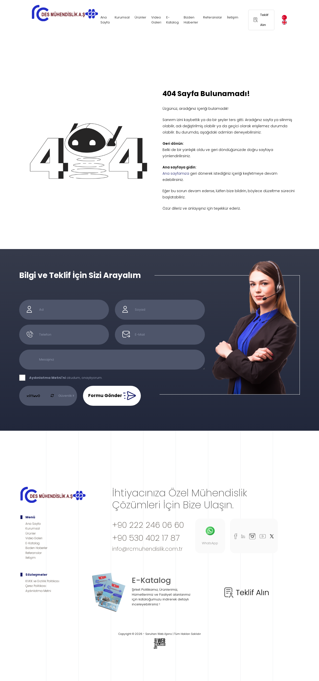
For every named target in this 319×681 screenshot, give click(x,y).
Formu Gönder (112, 395)
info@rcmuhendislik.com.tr (147, 549)
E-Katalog (172, 20)
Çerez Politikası (35, 586)
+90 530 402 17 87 (146, 538)
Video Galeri (156, 20)
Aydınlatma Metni (38, 591)
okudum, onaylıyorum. (65, 377)
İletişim (232, 17)
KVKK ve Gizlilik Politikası (42, 581)
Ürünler (140, 17)
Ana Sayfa (105, 20)
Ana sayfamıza (175, 173)
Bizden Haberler (191, 20)
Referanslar (212, 17)
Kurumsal (122, 17)
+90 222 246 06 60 (148, 525)
